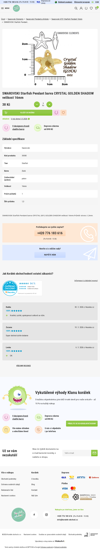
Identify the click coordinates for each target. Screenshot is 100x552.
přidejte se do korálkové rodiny (82, 424)
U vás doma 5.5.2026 (20, 119)
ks (43, 105)
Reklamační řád (7, 490)
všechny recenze (23, 366)
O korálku (35, 479)
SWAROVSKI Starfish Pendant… (16, 22)
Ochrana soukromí (46, 547)
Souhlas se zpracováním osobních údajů (52, 534)
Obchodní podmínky (8, 479)
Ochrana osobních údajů (10, 484)
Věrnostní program (82, 2)
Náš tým (34, 495)
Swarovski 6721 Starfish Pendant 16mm (66, 19)
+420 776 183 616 (10, 2)
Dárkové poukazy (63, 2)
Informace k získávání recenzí (86, 280)
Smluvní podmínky (60, 547)
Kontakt (34, 490)
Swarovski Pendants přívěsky (37, 19)
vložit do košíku (27, 113)
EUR (97, 2)
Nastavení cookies (8, 495)
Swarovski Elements (15, 19)
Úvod (3, 19)
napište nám (50, 255)
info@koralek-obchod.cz (67, 519)
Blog (33, 484)
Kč (93, 2)
